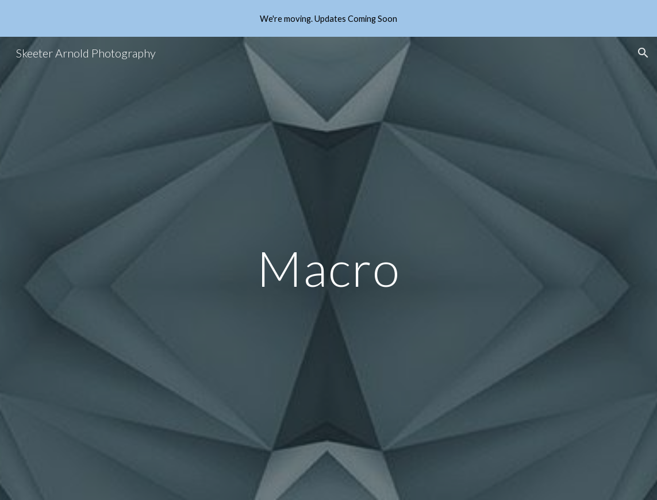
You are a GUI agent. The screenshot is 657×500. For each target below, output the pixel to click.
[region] (328, 18)
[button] (643, 53)
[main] (329, 268)
